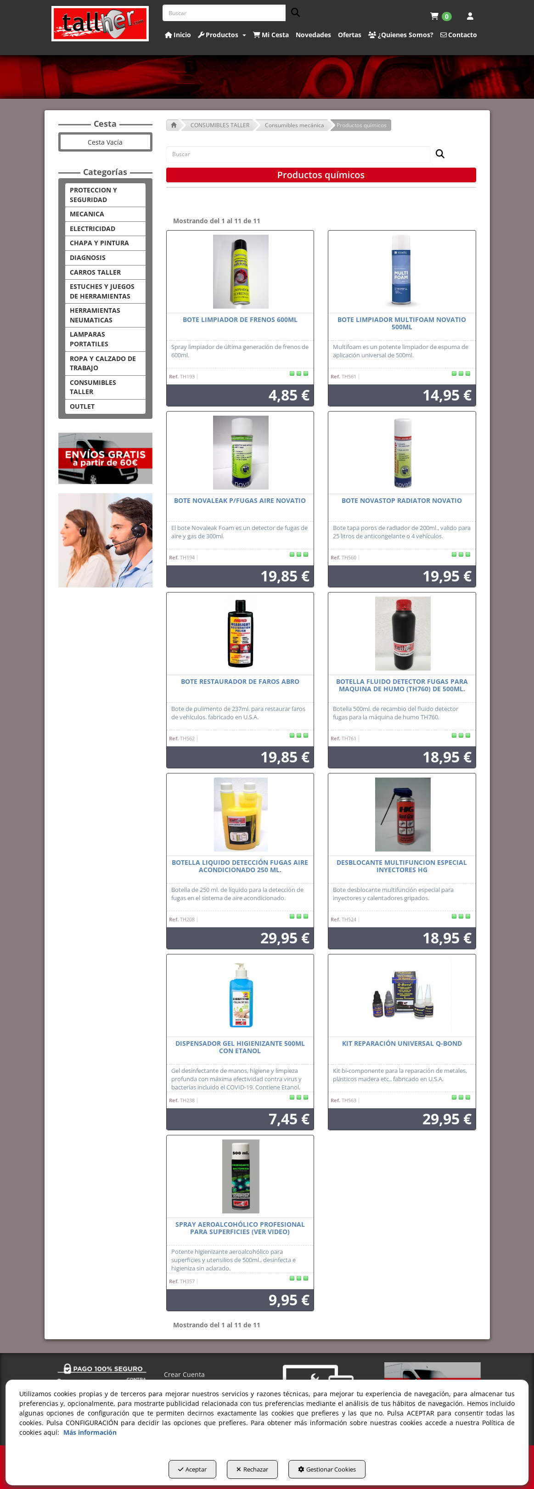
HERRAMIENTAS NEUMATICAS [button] (95, 315)
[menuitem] (441, 16)
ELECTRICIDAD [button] (92, 228)
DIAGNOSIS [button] (88, 257)
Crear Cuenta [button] (184, 1374)
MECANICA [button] (87, 213)
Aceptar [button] (182, 1471)
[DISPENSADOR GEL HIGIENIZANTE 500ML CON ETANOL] (240, 995)
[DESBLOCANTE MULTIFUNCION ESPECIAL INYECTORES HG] (402, 814)
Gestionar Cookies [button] (337, 1471)
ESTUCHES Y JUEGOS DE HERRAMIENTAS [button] (102, 291)
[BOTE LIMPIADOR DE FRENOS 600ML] (240, 272)
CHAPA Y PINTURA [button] (99, 242)
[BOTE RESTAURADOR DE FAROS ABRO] (240, 633)
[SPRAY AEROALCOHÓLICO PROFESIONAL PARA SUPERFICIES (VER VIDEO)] (240, 1176)
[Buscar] (292, 13)
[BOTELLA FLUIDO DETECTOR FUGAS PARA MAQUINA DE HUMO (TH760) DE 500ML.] (402, 633)
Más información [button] (90, 1434)
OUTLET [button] (82, 406)
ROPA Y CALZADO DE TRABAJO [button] (103, 363)
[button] (100, 23)
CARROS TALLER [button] (95, 272)
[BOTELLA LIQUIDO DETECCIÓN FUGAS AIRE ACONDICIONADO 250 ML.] (240, 814)
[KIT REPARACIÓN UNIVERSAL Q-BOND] (402, 995)
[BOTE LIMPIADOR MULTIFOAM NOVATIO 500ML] (402, 272)
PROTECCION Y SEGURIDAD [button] (93, 195)
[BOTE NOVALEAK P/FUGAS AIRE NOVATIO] (240, 453)
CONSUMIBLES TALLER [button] (93, 387)
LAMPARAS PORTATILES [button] (89, 339)
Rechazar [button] (252, 1471)
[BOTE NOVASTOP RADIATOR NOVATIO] (402, 453)
